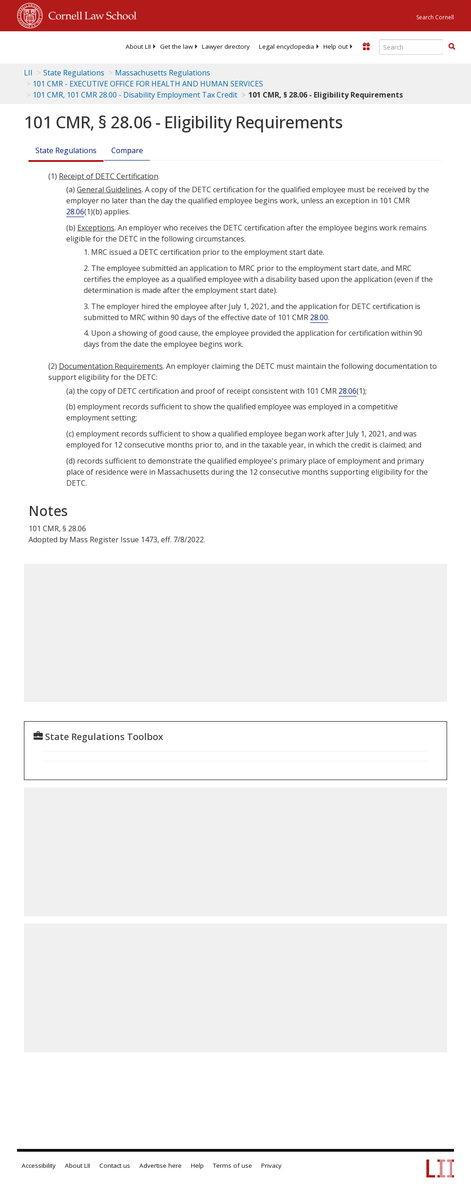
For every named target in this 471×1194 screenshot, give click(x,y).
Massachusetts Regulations (162, 73)
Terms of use (232, 1165)
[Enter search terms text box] (411, 47)
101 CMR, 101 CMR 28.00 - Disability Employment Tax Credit (135, 95)
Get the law (176, 46)
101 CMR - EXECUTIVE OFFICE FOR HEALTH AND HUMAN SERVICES (148, 84)
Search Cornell (435, 17)
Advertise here (160, 1165)
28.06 (75, 212)
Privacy (271, 1165)
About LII (138, 46)
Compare (127, 150)
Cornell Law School (90, 14)
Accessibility (39, 1165)
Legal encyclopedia (286, 46)
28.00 (319, 317)
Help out (335, 46)
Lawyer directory (226, 46)
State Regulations (73, 73)
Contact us (114, 1165)
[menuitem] (138, 46)
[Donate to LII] (366, 46)
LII (28, 73)
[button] (451, 46)
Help (197, 1165)
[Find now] (451, 47)
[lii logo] (52, 46)
